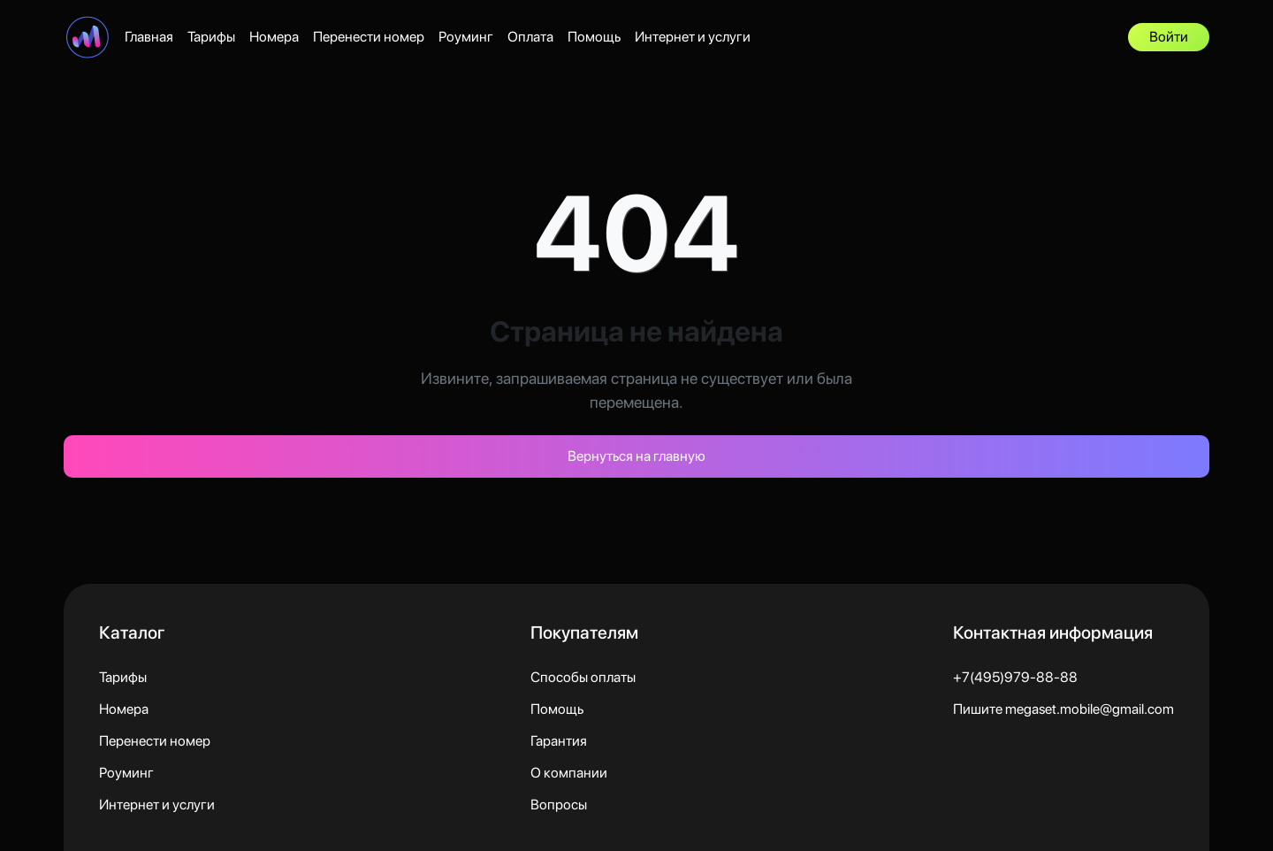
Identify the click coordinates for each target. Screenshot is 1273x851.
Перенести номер (368, 36)
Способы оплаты (583, 677)
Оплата (530, 36)
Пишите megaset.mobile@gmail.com (1063, 709)
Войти (1168, 36)
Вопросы (558, 804)
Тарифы (211, 36)
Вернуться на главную (636, 456)
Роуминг (465, 36)
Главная (149, 36)
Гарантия (558, 740)
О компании (568, 772)
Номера (274, 36)
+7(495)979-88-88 (1015, 677)
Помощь (594, 36)
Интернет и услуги (693, 36)
